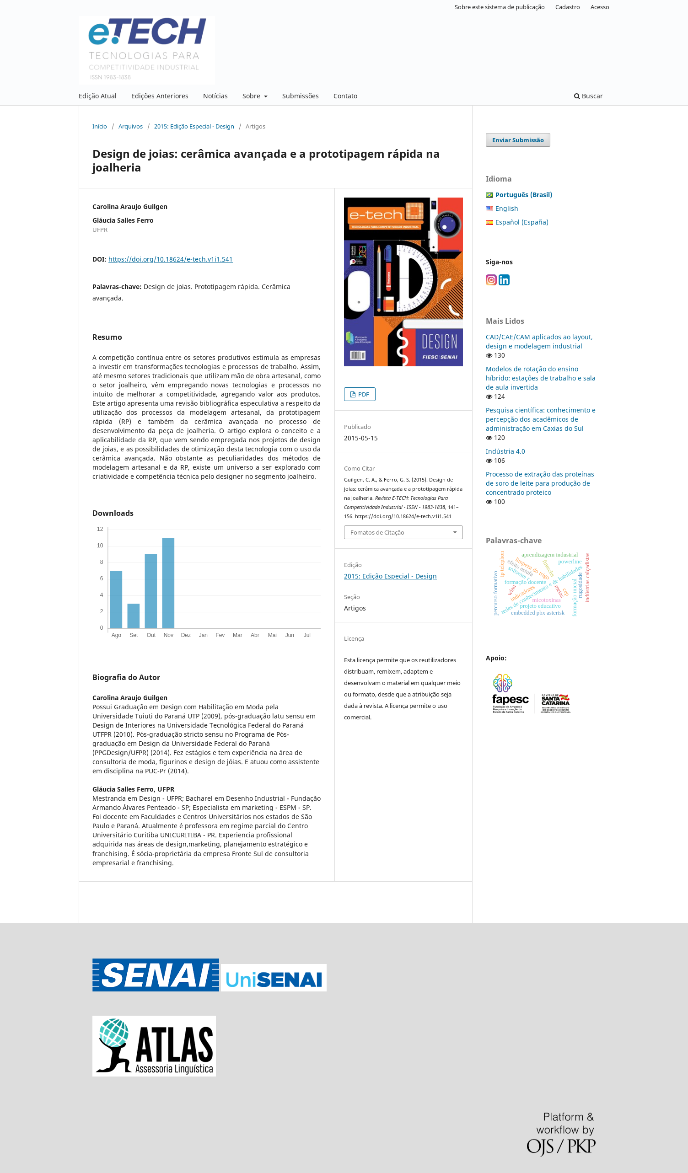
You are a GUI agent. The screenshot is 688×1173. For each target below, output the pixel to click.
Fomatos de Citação (377, 532)
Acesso (600, 7)
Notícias (215, 95)
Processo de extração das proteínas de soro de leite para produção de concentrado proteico (540, 483)
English (506, 208)
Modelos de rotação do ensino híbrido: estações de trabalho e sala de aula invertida (541, 377)
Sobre (252, 95)
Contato (345, 95)
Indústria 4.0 (505, 451)
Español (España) (521, 222)
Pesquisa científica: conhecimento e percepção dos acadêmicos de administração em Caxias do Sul (541, 419)
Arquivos (130, 126)
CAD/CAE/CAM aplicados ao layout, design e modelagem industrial (539, 341)
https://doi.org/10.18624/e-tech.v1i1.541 (170, 259)
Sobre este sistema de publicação (500, 7)
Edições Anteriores (159, 95)
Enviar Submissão (518, 140)
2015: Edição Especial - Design (194, 126)
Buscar (588, 95)
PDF (363, 394)
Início (99, 126)
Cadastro (567, 7)
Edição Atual (98, 95)
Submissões (300, 95)
